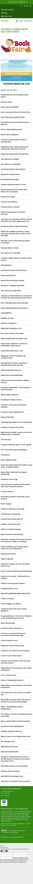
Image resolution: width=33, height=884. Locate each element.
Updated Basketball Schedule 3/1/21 (14, 338)
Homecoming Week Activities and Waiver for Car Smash (14, 191)
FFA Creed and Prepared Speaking (14, 450)
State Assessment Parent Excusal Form (16, 112)
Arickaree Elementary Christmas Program (13, 406)
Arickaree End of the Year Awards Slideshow (14, 610)
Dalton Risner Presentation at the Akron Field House (16, 669)
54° (21, 6)
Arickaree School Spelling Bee (12, 412)
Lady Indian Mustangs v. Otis (12, 351)
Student (21, 21)
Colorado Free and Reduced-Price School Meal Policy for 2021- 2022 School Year (16, 220)
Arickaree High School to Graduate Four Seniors (16, 259)
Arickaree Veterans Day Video (12, 427)
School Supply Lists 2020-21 (11, 604)
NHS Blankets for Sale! (9, 747)
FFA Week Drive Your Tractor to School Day (16, 694)
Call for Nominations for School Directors (13, 213)
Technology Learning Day (10, 514)
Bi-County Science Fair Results (12, 333)
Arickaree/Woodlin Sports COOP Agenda (16, 445)
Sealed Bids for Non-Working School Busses (14, 96)
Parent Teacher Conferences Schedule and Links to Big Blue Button (15, 485)
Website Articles (28, 21)
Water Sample (6, 504)
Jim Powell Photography (10, 179)
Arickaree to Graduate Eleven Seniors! (16, 781)
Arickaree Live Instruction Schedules (15, 651)
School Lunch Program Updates (13, 583)
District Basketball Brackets (11, 129)
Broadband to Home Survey (11, 400)
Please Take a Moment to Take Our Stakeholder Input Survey (14, 345)
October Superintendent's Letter (13, 184)
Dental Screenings (8, 197)
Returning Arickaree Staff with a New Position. (15, 498)
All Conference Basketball (11, 291)
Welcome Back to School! (10, 207)
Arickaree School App (9, 479)
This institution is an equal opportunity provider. (12, 837)
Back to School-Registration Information (16, 571)
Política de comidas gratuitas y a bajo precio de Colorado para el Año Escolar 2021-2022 (16, 233)
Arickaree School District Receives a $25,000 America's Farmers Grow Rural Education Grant (15, 759)
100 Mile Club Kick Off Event (11, 731)
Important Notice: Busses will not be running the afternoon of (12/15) (14, 148)
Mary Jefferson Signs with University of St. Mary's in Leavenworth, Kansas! (16, 701)
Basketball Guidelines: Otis (11, 328)
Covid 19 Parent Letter (9, 640)
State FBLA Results (8, 623)
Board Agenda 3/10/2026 (9, 107)
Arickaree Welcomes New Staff (12, 509)
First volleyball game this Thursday (14, 303)
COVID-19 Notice (7, 491)
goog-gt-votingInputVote (19, 862)
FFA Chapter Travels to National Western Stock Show (16, 715)
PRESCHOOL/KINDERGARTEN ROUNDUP (15, 593)
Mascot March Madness (9, 135)
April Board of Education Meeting (14, 270)
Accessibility (6, 832)
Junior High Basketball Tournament (14, 308)
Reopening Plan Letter (9, 588)
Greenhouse (5, 455)
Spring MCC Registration (10, 174)
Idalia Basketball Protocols (11, 370)
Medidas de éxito (7, 318)
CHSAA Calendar (7, 559)
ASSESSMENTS (6, 313)
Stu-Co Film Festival (8, 675)
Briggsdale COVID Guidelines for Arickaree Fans (13, 357)
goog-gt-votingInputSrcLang (20, 858)
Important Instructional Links (12, 646)
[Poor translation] (5, 851)
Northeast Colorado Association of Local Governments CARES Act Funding (16, 540)
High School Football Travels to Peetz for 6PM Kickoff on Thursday (16, 433)
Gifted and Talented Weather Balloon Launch (15, 381)
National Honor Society (9, 248)
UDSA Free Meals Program (11, 529)
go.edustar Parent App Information (14, 226)
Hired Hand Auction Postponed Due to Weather (15, 123)
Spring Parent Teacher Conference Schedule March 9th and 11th (14, 364)
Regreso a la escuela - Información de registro (15, 577)
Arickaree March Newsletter (12, 628)
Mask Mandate (6, 265)
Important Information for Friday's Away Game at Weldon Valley (16, 466)
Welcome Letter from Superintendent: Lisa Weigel (15, 242)
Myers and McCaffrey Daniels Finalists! (16, 721)
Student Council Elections (11, 524)
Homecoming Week (8, 275)
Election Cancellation (9, 202)
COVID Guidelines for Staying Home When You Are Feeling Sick (14, 548)
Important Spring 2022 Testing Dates (15, 154)
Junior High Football (8, 460)
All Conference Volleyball (10, 164)
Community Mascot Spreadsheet (13, 169)
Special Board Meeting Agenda (12, 280)
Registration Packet (8, 554)
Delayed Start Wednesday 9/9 (12, 519)
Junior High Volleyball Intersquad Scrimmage (14, 473)
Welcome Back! (6, 102)
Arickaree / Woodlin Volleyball (12, 285)
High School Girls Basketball (12, 375)
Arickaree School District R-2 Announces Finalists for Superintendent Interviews (16, 297)
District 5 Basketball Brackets (12, 680)
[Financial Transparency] (4, 802)
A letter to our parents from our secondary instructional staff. (13, 634)
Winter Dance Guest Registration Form (16, 736)
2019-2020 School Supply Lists (12, 776)
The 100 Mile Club (7, 741)
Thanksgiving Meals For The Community (16, 422)
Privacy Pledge (14, 832)
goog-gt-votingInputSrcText (20, 860)
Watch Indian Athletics (10, 395)
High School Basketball (9, 752)
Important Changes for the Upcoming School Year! (15, 565)
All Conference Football (10, 159)
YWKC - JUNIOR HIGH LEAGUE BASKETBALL (12, 708)
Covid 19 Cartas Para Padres (11, 656)
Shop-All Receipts (7, 417)
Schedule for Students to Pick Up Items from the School (16, 662)
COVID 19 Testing (7, 599)
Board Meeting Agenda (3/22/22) (13, 117)
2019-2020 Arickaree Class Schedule (14, 766)
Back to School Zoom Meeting (12, 534)
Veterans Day (6, 439)
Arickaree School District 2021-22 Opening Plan (13, 141)
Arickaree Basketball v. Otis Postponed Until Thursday (15, 388)
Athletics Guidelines (9, 323)
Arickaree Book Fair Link (16, 83)
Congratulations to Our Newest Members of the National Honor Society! (16, 617)
